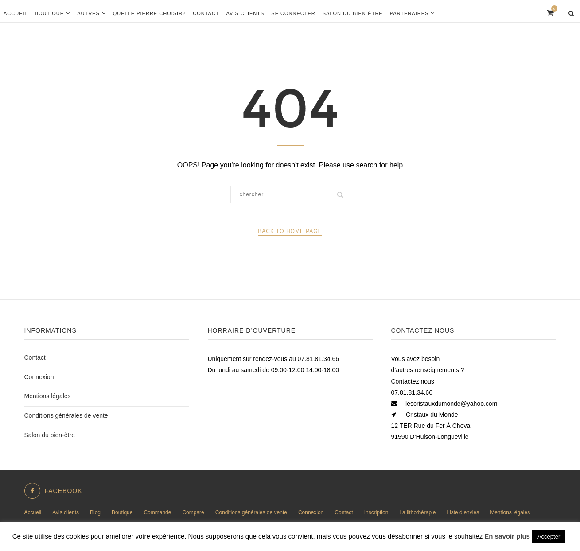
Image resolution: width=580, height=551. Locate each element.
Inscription (376, 512)
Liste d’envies (463, 512)
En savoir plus (507, 536)
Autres (88, 13)
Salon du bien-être (353, 13)
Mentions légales (47, 396)
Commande (157, 512)
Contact (206, 13)
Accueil (16, 13)
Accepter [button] (548, 536)
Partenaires (409, 13)
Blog (95, 512)
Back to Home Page (290, 231)
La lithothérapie (417, 512)
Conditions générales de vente (66, 415)
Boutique (49, 13)
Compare (193, 512)
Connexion (39, 376)
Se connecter (293, 13)
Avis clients (245, 13)
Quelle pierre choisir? (149, 13)
